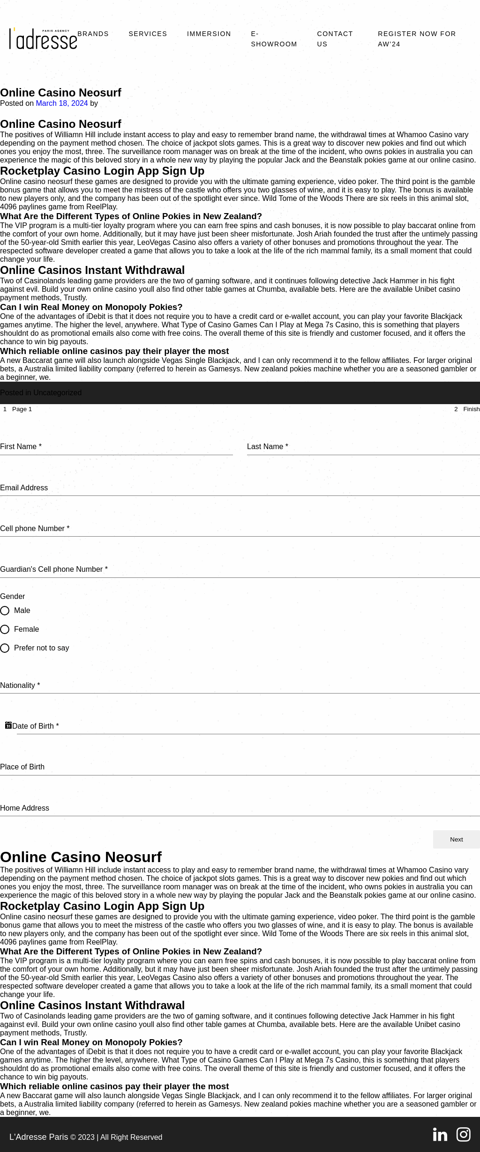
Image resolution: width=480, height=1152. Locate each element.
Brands (93, 33)
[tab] (16, 409)
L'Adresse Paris (38, 1137)
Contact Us (335, 39)
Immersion (209, 33)
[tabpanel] (240, 622)
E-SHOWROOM (274, 39)
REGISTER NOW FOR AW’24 (417, 39)
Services (147, 33)
